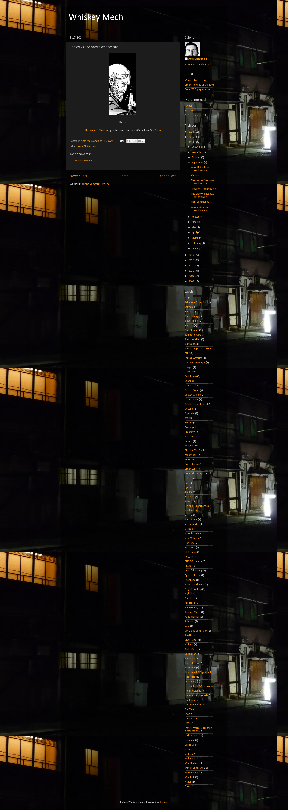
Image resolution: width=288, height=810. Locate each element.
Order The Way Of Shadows (199, 85)
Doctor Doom (192, 390)
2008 (192, 281)
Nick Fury (189, 543)
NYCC (187, 557)
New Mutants (192, 538)
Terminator (191, 681)
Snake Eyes (190, 649)
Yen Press (155, 130)
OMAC (188, 566)
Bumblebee (191, 344)
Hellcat (188, 478)
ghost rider (190, 455)
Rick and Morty (193, 612)
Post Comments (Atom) (97, 184)
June (194, 222)
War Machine (192, 763)
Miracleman (191, 519)
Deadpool (190, 381)
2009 (192, 276)
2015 (192, 137)
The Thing (190, 709)
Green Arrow (192, 464)
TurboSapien (191, 735)
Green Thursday (193, 473)
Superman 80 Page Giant (198, 672)
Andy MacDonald (197, 59)
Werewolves (191, 772)
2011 (192, 265)
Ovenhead (190, 580)
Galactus (189, 436)
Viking (188, 749)
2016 (192, 132)
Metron (189, 515)
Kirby (187, 501)
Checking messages (195, 362)
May (194, 227)
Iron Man (189, 497)
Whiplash (190, 777)
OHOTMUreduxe (193, 561)
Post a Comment (84, 161)
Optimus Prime (193, 575)
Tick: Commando (200, 202)
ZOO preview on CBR (196, 115)
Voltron (189, 754)
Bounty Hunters (193, 335)
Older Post (168, 176)
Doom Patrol (191, 399)
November (198, 152)
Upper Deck (191, 745)
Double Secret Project (196, 404)
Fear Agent (190, 427)
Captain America (193, 358)
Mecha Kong (191, 510)
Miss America (192, 524)
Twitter (188, 106)
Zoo (187, 786)
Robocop (189, 621)
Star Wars (190, 658)
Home (123, 176)
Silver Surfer (191, 640)
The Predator (192, 700)
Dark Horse (191, 376)
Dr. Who (189, 409)
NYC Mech (190, 110)
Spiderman (190, 654)
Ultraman (190, 740)
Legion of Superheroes (197, 506)
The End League (193, 691)
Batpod (188, 311)
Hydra (188, 487)
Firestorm (190, 432)
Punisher (189, 598)
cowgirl (188, 367)
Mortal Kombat (193, 533)
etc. (186, 418)
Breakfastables (193, 339)
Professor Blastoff (194, 584)
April (194, 232)
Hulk (187, 483)
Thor (187, 714)
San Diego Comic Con (196, 631)
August (196, 217)
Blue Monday (192, 330)
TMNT (188, 723)
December (197, 147)
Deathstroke (191, 385)
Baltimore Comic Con (196, 302)
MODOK (189, 529)
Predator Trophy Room (203, 189)
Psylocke (189, 593)
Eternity (189, 423)
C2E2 (187, 353)
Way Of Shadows (87, 146)
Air (186, 298)
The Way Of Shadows (97, 130)
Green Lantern (192, 469)
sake (187, 626)
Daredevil (190, 372)
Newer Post (78, 176)
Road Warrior (192, 617)
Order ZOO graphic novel (198, 89)
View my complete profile (198, 64)
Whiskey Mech (96, 17)
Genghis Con (191, 446)
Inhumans (190, 492)
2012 (192, 260)
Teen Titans (191, 677)
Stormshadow (192, 663)
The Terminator (193, 705)
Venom (195, 175)
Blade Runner (192, 321)
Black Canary (191, 316)
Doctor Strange (193, 395)
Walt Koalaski (192, 758)
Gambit (188, 441)
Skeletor (189, 644)
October (196, 157)
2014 (192, 142)
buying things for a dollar (198, 349)
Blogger (164, 802)
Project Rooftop (193, 589)
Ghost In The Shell (194, 450)
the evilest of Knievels (196, 695)
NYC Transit (191, 552)
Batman (189, 307)
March (195, 238)
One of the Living (193, 570)
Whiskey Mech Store (196, 80)
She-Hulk (189, 635)
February (197, 243)
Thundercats (191, 718)
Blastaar (189, 325)
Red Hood (190, 603)
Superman (190, 667)
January (196, 248)
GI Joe (188, 459)
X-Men (188, 782)
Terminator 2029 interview (199, 686)
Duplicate (190, 413)
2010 (192, 271)
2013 (192, 255)
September (198, 162)
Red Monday (191, 607)
